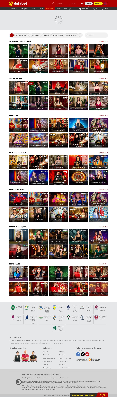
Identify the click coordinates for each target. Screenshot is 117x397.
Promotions (85, 9)
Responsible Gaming (49, 358)
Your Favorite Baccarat (22, 35)
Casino (33, 9)
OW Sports (14, 9)
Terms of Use (47, 355)
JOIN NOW (98, 3)
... (80, 34)
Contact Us (62, 355)
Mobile (106, 9)
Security (45, 364)
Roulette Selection (58, 35)
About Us (45, 351)
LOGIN (89, 3)
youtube (87, 354)
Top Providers (36, 35)
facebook (78, 354)
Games (41, 9)
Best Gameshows (71, 35)
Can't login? (87, 6)
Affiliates (61, 351)
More (65, 9)
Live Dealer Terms (64, 368)
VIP (97, 9)
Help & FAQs (62, 364)
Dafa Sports (24, 9)
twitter (83, 354)
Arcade (58, 9)
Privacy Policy (47, 368)
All (11, 35)
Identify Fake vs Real (65, 358)
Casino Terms (63, 361)
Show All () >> (103, 41)
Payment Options (48, 361)
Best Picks (46, 35)
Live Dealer (49, 9)
